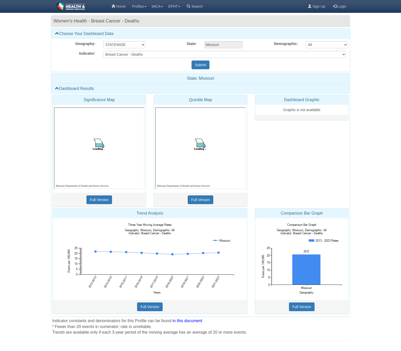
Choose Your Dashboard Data (84, 33)
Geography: (85, 44)
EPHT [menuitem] (174, 6)
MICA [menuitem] (157, 6)
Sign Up (316, 6)
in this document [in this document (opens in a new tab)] (188, 321)
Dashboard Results (74, 88)
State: (192, 44)
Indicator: (87, 53)
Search (195, 6)
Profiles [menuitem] (139, 6)
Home (119, 6)
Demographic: (286, 44)
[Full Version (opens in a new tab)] (99, 199)
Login (339, 6)
